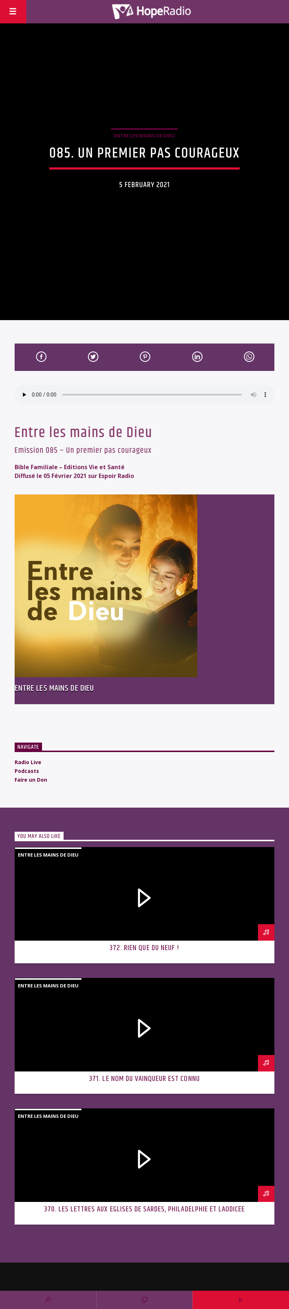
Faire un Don (31, 779)
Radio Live (28, 762)
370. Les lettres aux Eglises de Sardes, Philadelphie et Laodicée (144, 1209)
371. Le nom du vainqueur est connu (144, 1079)
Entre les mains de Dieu (144, 135)
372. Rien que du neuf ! (144, 948)
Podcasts (27, 770)
